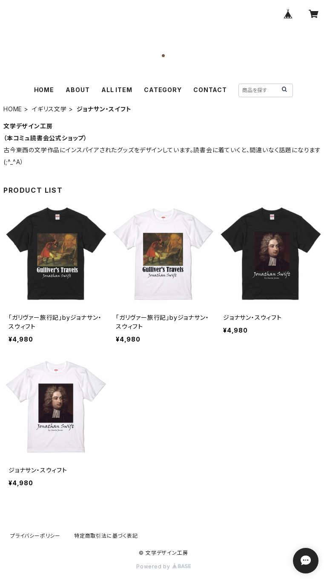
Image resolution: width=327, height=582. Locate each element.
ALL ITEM (116, 89)
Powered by (163, 566)
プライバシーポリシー (35, 536)
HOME (44, 89)
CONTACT (210, 89)
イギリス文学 (49, 109)
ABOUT (77, 89)
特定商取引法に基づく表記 (106, 536)
